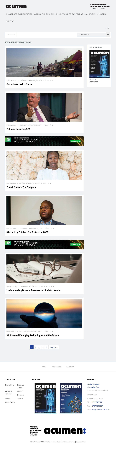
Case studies (89, 14)
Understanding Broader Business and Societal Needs (33, 290)
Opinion (54, 14)
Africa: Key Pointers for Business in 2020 (27, 232)
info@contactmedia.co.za (100, 410)
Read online (93, 82)
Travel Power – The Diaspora (21, 187)
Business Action (25, 14)
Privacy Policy (81, 442)
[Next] (53, 347)
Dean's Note (11, 14)
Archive (79, 14)
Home (44, 367)
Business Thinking (42, 14)
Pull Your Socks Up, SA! (18, 129)
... (39, 347)
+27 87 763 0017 (97, 406)
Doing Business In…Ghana (19, 84)
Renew (72, 14)
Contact (10, 21)
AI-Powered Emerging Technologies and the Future (32, 335)
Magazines (101, 14)
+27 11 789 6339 (97, 402)
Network (63, 14)
